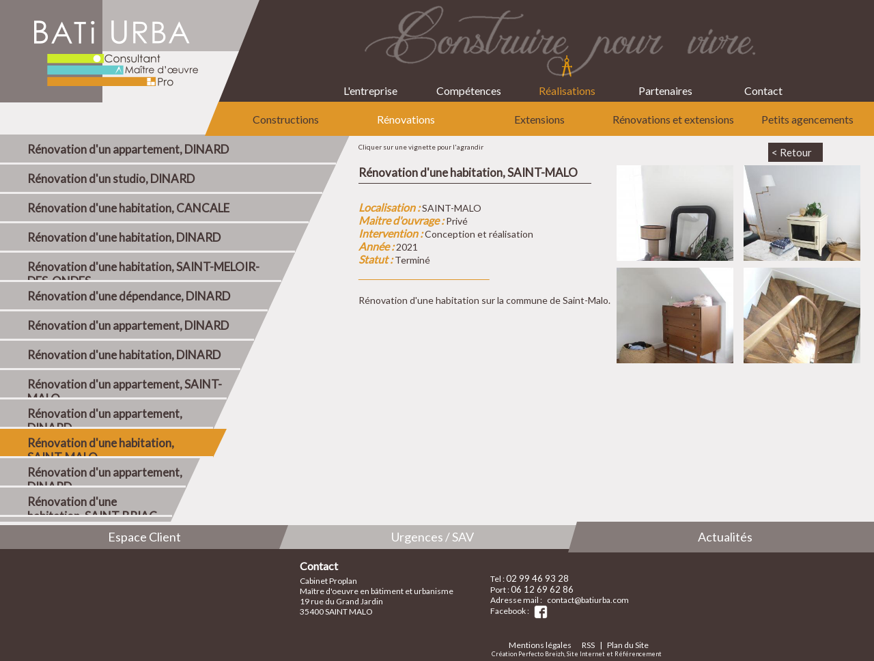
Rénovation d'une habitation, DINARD (124, 237)
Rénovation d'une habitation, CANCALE (128, 208)
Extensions (539, 119)
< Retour (792, 152)
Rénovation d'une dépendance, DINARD (128, 296)
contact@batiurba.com (588, 600)
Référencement (638, 654)
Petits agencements (807, 119)
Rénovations (406, 119)
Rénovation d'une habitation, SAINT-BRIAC (92, 505)
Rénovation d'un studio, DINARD (111, 178)
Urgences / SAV (432, 536)
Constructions (286, 119)
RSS (588, 645)
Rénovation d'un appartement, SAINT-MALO (124, 388)
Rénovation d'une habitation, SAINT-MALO (100, 447)
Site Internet (586, 654)
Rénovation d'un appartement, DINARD (128, 149)
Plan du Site (628, 645)
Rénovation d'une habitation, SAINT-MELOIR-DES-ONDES (143, 270)
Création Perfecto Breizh (528, 654)
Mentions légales (540, 645)
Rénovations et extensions (673, 119)
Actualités (725, 536)
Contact (763, 79)
